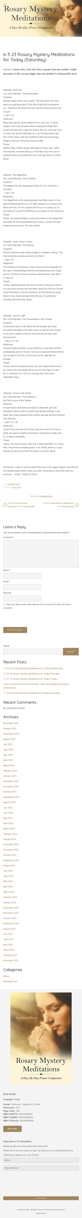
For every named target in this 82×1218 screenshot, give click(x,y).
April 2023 (8, 886)
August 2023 (9, 865)
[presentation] (24, 617)
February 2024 (10, 834)
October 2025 (9, 728)
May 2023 (8, 881)
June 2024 (8, 813)
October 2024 (9, 791)
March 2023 (9, 892)
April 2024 (8, 823)
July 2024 (8, 807)
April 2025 (8, 760)
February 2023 (10, 897)
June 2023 (8, 876)
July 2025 (8, 744)
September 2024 (11, 797)
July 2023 (8, 871)
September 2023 (11, 860)
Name (6, 570)
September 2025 (11, 734)
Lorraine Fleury (13, 484)
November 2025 (11, 723)
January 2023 (9, 902)
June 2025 (8, 749)
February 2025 (10, 770)
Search (6, 646)
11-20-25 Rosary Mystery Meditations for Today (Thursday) (31, 693)
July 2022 (8, 934)
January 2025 (9, 776)
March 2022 (9, 950)
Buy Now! (12, 1129)
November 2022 (11, 913)
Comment (8, 537)
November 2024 (11, 786)
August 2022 (9, 929)
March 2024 (9, 828)
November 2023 (11, 850)
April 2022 (8, 944)
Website (7, 593)
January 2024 (9, 839)
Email (6, 581)
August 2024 (9, 802)
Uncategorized (45, 496)
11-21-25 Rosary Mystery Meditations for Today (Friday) (30, 679)
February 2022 (10, 955)
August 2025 (9, 739)
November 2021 (11, 960)
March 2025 (9, 765)
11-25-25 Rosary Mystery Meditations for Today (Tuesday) (31, 673)
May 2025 (8, 755)
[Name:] (41, 1160)
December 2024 (11, 781)
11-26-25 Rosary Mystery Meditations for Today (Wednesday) (33, 668)
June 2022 (8, 939)
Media (6, 976)
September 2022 (11, 923)
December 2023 (11, 844)
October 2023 (9, 855)
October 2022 (9, 918)
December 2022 (11, 907)
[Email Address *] (41, 1168)
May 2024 (8, 818)
